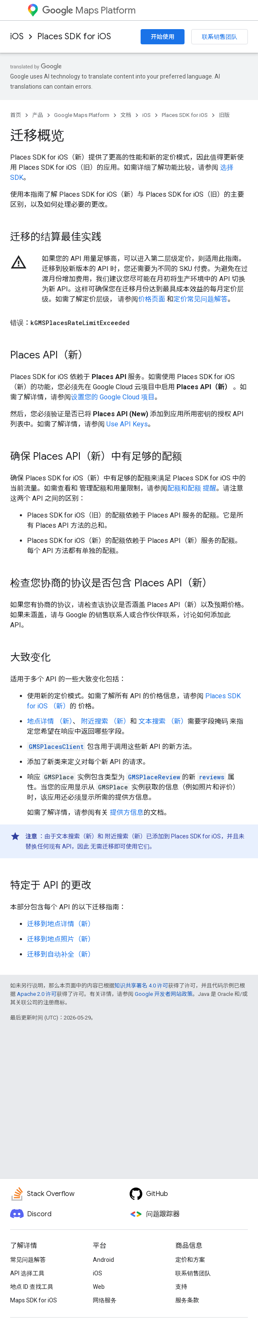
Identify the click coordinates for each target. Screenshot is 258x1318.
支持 (181, 1286)
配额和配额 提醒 (191, 488)
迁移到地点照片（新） (61, 939)
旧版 (224, 115)
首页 (15, 115)
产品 (37, 115)
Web (99, 1286)
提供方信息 (127, 812)
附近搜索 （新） (104, 721)
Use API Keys (127, 424)
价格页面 (151, 299)
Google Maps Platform (81, 115)
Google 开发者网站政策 (164, 994)
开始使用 (162, 37)
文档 (125, 115)
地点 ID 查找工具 (31, 1286)
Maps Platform (89, 10)
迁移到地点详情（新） (61, 924)
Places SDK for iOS (74, 36)
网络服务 (105, 1300)
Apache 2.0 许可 (37, 994)
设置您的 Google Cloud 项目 (113, 397)
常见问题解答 (28, 1259)
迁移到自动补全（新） (61, 954)
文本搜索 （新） (162, 721)
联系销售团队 (219, 37)
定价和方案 (190, 1259)
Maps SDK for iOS (33, 1300)
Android (103, 1259)
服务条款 (187, 1300)
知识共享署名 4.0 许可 (141, 985)
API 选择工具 (27, 1273)
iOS (17, 36)
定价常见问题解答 (201, 299)
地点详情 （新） (50, 721)
